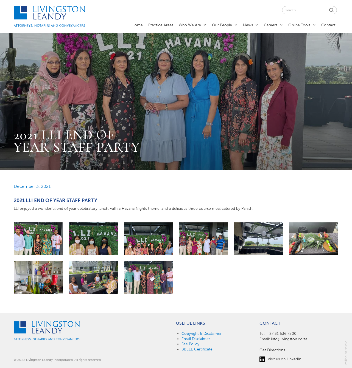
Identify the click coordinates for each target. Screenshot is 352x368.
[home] (49, 16)
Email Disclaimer (195, 338)
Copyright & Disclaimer (201, 333)
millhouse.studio (346, 353)
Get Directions (272, 350)
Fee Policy (190, 344)
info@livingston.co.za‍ (289, 339)
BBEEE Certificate (197, 349)
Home (137, 25)
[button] (192, 24)
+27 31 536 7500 (282, 333)
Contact (328, 25)
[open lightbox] (38, 238)
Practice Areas (160, 25)
